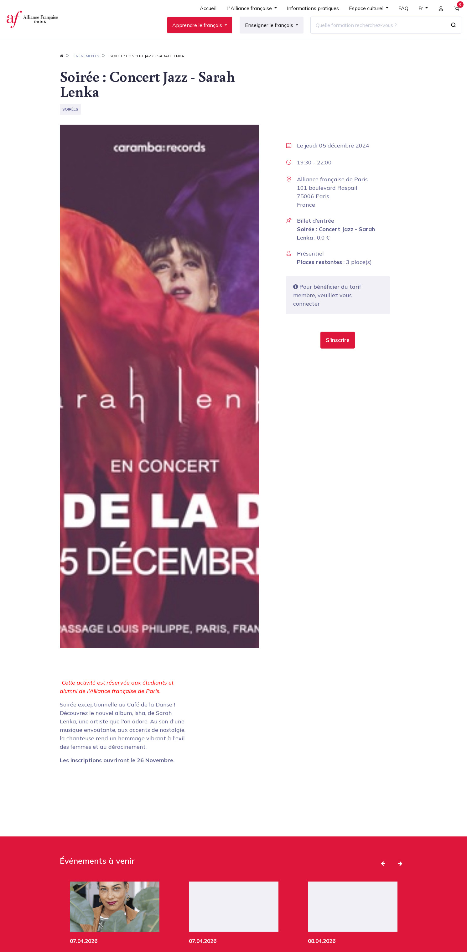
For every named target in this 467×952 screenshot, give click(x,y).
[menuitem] (205, 16)
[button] (337, 352)
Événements (86, 67)
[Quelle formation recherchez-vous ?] (375, 31)
